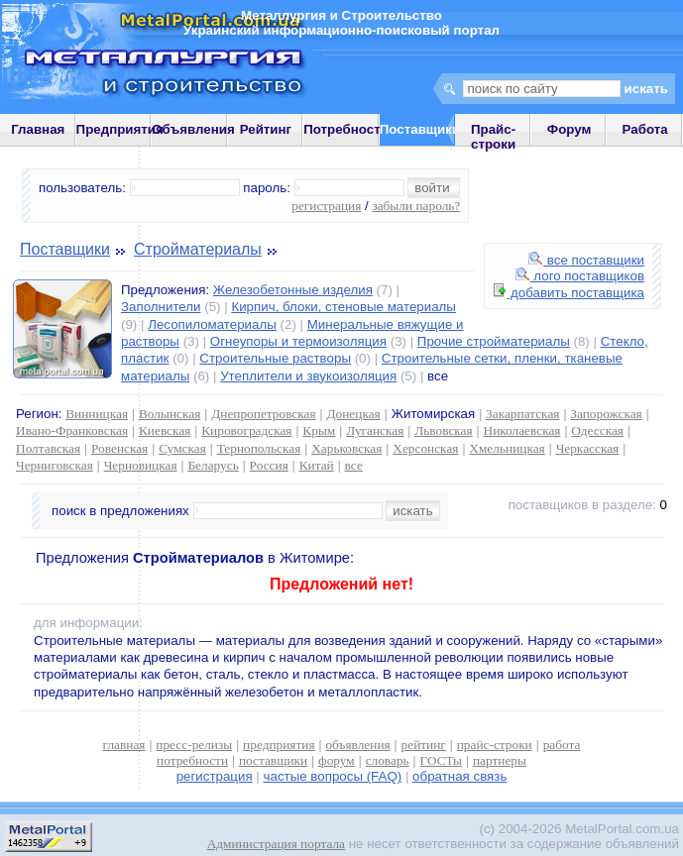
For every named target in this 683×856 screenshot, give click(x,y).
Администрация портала (276, 843)
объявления (357, 744)
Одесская (597, 430)
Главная (37, 129)
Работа (645, 129)
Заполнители (161, 306)
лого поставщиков (579, 275)
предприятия (278, 744)
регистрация (326, 205)
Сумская (182, 448)
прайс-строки (494, 744)
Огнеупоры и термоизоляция (298, 341)
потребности (192, 760)
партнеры (499, 760)
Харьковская (346, 448)
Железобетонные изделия (293, 289)
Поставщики (65, 249)
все (354, 465)
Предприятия (120, 129)
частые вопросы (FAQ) (333, 776)
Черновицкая (140, 465)
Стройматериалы (198, 249)
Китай (316, 465)
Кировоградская (246, 430)
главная (124, 744)
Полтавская (48, 448)
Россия (269, 465)
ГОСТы (441, 760)
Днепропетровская (263, 413)
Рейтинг (266, 129)
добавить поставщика (569, 292)
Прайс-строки (493, 137)
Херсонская (425, 448)
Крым (318, 430)
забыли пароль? (416, 205)
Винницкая (96, 413)
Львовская (443, 430)
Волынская (169, 413)
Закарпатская (522, 413)
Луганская (374, 430)
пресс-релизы (194, 744)
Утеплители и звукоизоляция (308, 376)
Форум (569, 129)
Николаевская (522, 430)
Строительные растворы (275, 358)
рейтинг (423, 744)
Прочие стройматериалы (493, 341)
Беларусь (212, 465)
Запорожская (605, 413)
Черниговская (54, 465)
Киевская (164, 430)
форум (336, 760)
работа (562, 744)
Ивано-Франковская (72, 430)
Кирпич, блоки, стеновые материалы (343, 306)
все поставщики (586, 260)
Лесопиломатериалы (212, 324)
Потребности (346, 129)
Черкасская (588, 448)
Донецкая (353, 413)
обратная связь (459, 776)
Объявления (193, 129)
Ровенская (119, 448)
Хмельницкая (506, 448)
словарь (387, 760)
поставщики (273, 760)
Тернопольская (259, 448)
